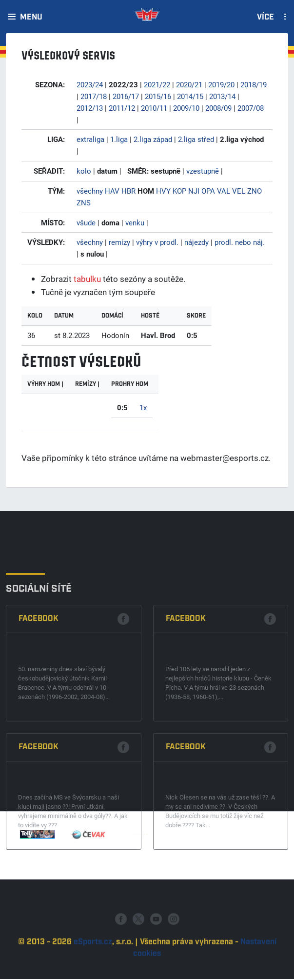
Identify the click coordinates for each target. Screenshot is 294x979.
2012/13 (90, 108)
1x (143, 407)
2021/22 (157, 84)
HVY (163, 191)
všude (86, 222)
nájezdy (196, 242)
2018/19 (253, 84)
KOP (179, 191)
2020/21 (189, 84)
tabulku (87, 278)
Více (265, 17)
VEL (238, 191)
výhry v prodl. (157, 242)
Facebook (39, 717)
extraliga (90, 139)
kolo (84, 171)
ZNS (84, 202)
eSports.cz (93, 971)
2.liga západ (153, 139)
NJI (193, 191)
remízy (119, 242)
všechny (90, 191)
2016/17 (126, 96)
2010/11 (154, 108)
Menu (31, 17)
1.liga (119, 139)
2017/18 (93, 96)
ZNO (254, 191)
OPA (208, 191)
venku (134, 222)
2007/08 (250, 108)
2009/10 (186, 108)
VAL (223, 191)
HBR (128, 191)
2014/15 (190, 96)
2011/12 (122, 108)
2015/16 (158, 96)
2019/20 (221, 84)
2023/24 (90, 84)
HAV (112, 191)
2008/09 (218, 108)
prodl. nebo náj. (240, 242)
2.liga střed (196, 139)
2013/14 (222, 96)
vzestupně (202, 171)
